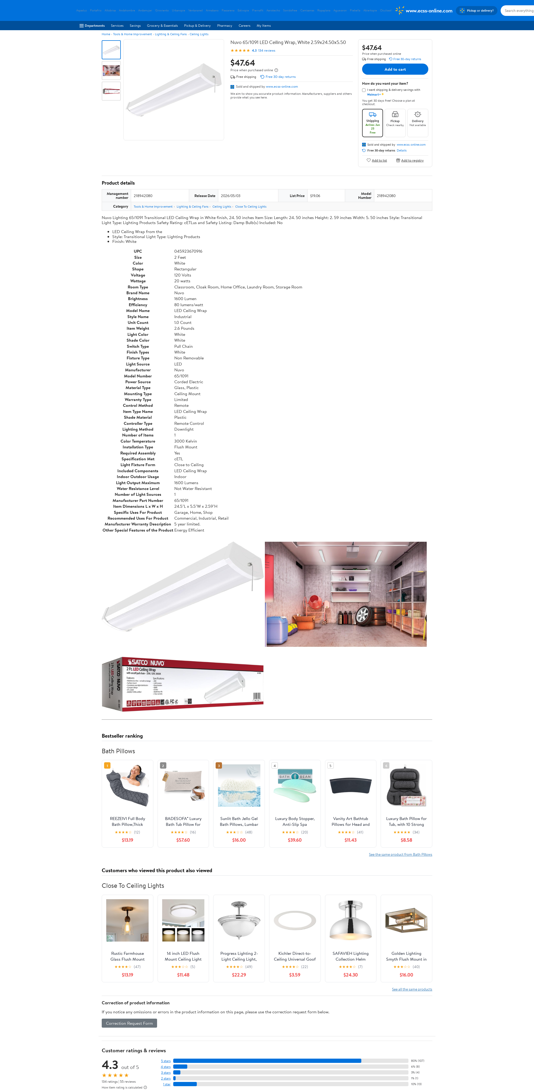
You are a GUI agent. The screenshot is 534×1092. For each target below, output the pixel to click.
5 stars (166, 908)
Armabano (212, 10)
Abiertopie (370, 10)
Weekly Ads (327, 1011)
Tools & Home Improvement (132, 34)
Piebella (355, 10)
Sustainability (86, 1065)
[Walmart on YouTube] (410, 1062)
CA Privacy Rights (323, 1050)
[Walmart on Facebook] (391, 1062)
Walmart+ (161, 1057)
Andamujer (145, 10)
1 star (167, 931)
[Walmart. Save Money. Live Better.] (424, 10)
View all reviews (119, 944)
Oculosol (385, 10)
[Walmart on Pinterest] (420, 1062)
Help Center (261, 1011)
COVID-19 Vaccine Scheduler (254, 1036)
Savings (135, 25)
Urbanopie (178, 10)
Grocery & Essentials (162, 25)
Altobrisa (110, 10)
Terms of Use (320, 1036)
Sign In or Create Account (218, 1011)
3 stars (166, 919)
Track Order (294, 1011)
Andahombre (127, 10)
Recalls (237, 1050)
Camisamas (307, 10)
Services (117, 25)
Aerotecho (273, 10)
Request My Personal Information (335, 1057)
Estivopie (243, 10)
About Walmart (87, 1036)
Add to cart (395, 69)
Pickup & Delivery (197, 25)
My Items (264, 25)
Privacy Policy (320, 1043)
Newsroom (84, 1050)
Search (423, 962)
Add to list (377, 160)
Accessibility (241, 1057)
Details (402, 150)
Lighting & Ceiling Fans (171, 34)
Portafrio (95, 10)
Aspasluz (81, 10)
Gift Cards (162, 1065)
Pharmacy (224, 25)
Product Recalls (244, 1065)
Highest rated (161, 962)
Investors (83, 1057)
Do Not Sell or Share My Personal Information (344, 1065)
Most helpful (193, 962)
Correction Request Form (129, 870)
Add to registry (410, 160)
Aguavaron (340, 10)
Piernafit (257, 10)
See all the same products (412, 836)
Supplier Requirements (93, 1072)
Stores (159, 1043)
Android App (397, 1043)
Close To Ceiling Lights (250, 206)
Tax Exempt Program (247, 1072)
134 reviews (266, 50)
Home (106, 34)
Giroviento (162, 10)
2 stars (166, 925)
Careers (244, 25)
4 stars (166, 914)
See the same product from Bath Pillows (400, 701)
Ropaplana (323, 10)
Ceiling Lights (199, 34)
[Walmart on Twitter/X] (401, 1062)
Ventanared (195, 10)
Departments (92, 25)
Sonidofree (290, 10)
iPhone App (397, 1036)
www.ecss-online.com (282, 86)
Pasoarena (228, 10)
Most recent (130, 962)
